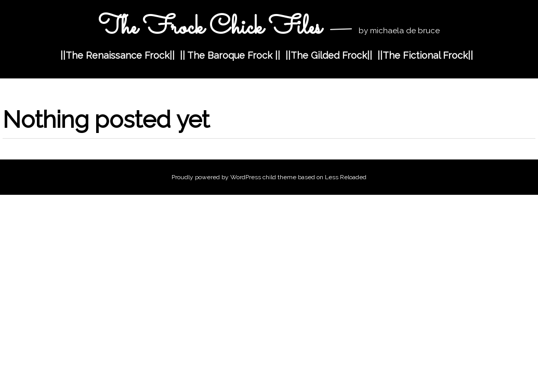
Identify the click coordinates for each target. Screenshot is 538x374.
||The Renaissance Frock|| (117, 55)
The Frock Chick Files (209, 28)
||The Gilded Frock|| (328, 55)
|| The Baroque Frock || (230, 55)
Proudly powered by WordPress (216, 177)
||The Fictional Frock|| (425, 55)
